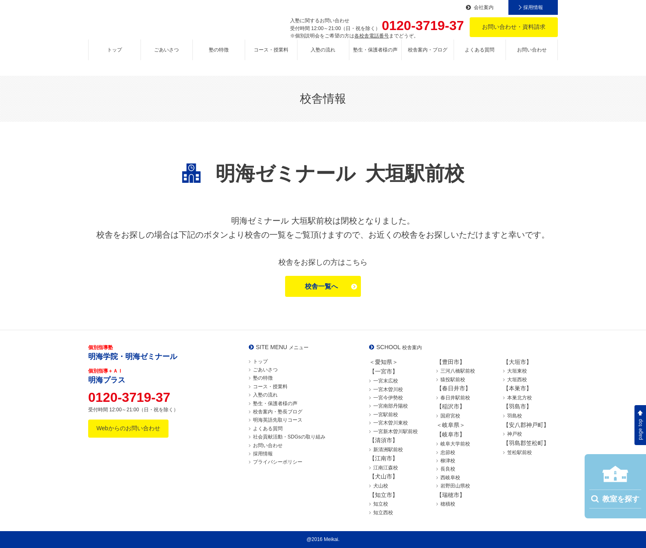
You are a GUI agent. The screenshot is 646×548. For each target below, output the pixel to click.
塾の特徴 (219, 56)
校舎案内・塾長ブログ (277, 412)
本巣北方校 (519, 398)
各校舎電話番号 (371, 36)
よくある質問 (479, 56)
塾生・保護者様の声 (375, 56)
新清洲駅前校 (388, 449)
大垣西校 (517, 379)
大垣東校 (517, 371)
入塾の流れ (323, 56)
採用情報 (533, 7)
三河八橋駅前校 (457, 371)
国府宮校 (450, 416)
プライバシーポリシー (277, 462)
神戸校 (514, 434)
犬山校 (380, 486)
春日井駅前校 (455, 398)
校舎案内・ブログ (427, 56)
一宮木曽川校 (388, 389)
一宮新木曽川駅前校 (395, 431)
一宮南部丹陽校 (390, 406)
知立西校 (383, 512)
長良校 (447, 469)
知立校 (380, 504)
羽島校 (514, 416)
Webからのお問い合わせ (128, 428)
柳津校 (447, 461)
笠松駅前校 (519, 452)
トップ (114, 56)
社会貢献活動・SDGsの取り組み (289, 437)
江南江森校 (385, 468)
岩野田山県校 (455, 486)
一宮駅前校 (385, 414)
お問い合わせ (532, 56)
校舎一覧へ (321, 286)
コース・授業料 (271, 56)
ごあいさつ (166, 56)
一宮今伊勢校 (388, 398)
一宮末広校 (385, 381)
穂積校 (447, 504)
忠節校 (447, 452)
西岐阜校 (450, 477)
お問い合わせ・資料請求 (513, 26)
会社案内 (484, 7)
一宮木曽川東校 (390, 423)
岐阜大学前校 (455, 444)
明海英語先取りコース (277, 420)
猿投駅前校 (452, 379)
